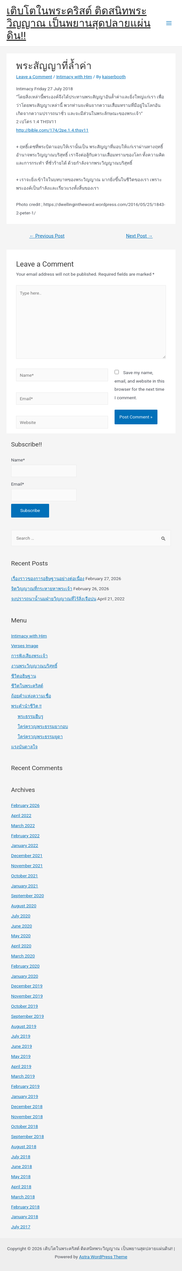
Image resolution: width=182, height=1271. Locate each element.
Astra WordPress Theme (103, 1256)
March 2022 (23, 825)
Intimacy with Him (74, 76)
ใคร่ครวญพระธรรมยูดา (40, 736)
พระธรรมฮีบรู (30, 716)
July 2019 (20, 1036)
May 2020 (21, 935)
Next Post (139, 236)
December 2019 (27, 985)
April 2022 (21, 815)
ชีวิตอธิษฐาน (23, 676)
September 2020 (27, 895)
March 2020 (23, 955)
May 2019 (21, 1056)
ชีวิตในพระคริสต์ (27, 685)
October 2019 (24, 1006)
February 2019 (25, 1086)
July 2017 (20, 1226)
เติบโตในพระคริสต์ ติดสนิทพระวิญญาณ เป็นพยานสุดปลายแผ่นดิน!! (79, 23)
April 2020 (21, 945)
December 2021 (27, 855)
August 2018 (23, 1146)
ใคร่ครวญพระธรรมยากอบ (43, 726)
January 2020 (24, 976)
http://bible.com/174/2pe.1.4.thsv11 (52, 130)
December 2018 (27, 1106)
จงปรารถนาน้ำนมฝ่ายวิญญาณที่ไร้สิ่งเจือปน (53, 598)
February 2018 (25, 1206)
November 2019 (27, 996)
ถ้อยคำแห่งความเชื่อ (31, 695)
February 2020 (25, 966)
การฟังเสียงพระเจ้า (29, 655)
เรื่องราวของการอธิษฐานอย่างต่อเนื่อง (47, 578)
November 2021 (27, 865)
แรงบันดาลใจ (24, 746)
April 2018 (21, 1186)
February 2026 (25, 805)
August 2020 (23, 905)
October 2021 (24, 875)
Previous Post (46, 236)
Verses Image (24, 645)
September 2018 (27, 1136)
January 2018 (24, 1216)
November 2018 (27, 1116)
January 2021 (24, 885)
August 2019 (23, 1026)
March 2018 (23, 1196)
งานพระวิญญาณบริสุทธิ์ (34, 665)
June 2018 (21, 1166)
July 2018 (20, 1156)
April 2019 (21, 1066)
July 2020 (20, 915)
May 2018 (21, 1176)
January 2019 (24, 1096)
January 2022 (24, 845)
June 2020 (21, 925)
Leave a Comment (34, 76)
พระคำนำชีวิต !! (26, 706)
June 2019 (21, 1046)
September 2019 (27, 1016)
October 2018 (24, 1126)
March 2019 (23, 1076)
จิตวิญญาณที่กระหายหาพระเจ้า (41, 588)
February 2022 (25, 835)
